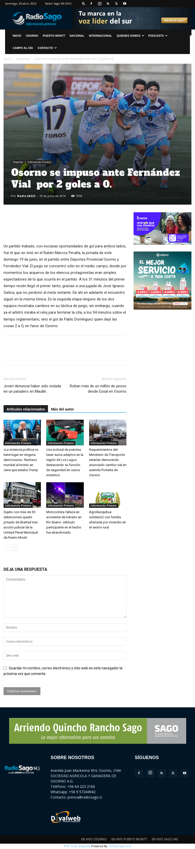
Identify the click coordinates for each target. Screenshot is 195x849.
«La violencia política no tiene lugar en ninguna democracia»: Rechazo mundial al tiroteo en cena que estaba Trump (21, 460)
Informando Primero (39, 162)
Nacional (77, 35)
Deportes (23, 59)
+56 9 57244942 (82, 791)
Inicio (7, 59)
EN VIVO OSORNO (94, 839)
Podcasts (158, 35)
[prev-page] (7, 548)
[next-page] (15, 548)
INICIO (17, 35)
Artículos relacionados (26, 409)
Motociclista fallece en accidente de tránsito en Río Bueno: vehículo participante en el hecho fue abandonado (64, 522)
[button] (83, 3)
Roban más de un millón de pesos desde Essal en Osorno (98, 389)
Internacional (100, 35)
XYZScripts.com (120, 846)
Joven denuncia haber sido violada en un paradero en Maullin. (32, 389)
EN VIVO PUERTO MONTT (129, 839)
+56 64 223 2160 (81, 786)
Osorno (32, 35)
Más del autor (62, 409)
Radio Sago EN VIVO (58, 3)
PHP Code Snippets (77, 846)
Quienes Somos (130, 35)
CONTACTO (47, 47)
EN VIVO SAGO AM (165, 839)
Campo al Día (23, 47)
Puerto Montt (54, 35)
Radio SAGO (26, 196)
